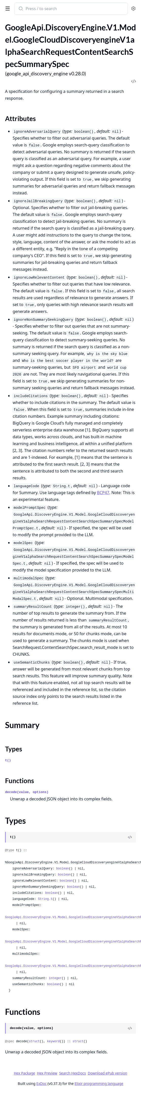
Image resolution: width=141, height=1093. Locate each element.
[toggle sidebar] (6, 8)
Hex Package (24, 1073)
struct (34, 1041)
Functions (19, 780)
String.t (45, 899)
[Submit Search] (20, 9)
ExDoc (41, 1083)
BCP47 (103, 492)
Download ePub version (107, 1073)
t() (8, 760)
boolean (62, 868)
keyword (53, 1041)
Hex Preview (47, 1073)
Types (13, 749)
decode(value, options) (27, 792)
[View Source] (129, 837)
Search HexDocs (72, 1073)
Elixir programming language (99, 1083)
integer (55, 978)
